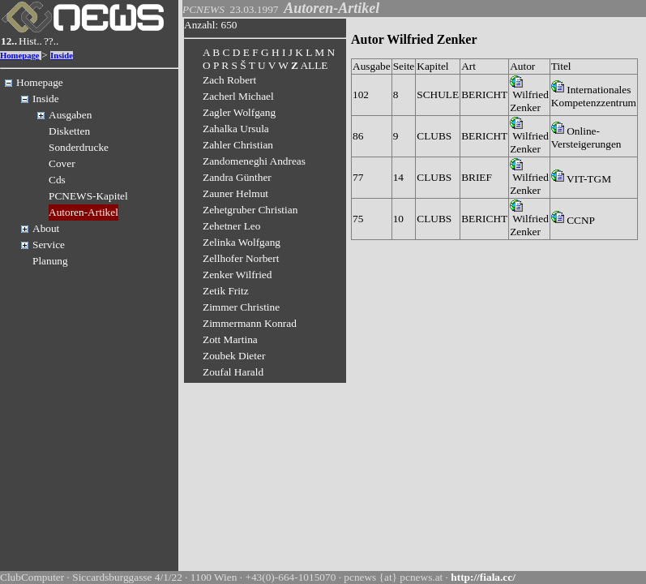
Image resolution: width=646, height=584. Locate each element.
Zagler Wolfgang (239, 112)
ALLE (313, 65)
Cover (62, 163)
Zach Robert (229, 80)
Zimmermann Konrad (250, 323)
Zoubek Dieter (234, 356)
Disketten (69, 131)
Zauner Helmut (235, 193)
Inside (61, 55)
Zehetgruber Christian (250, 210)
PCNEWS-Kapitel (88, 196)
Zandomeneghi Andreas (254, 161)
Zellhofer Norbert (241, 258)
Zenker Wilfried (237, 274)
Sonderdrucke (79, 147)
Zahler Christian (238, 145)
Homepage (20, 55)
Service (48, 244)
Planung (50, 261)
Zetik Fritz (226, 291)
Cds (57, 180)
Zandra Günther (237, 177)
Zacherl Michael (238, 96)
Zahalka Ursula (236, 128)
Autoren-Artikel (83, 212)
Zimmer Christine (241, 307)
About (45, 228)
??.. (51, 41)
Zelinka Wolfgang (241, 242)
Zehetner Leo (231, 226)
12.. (9, 41)
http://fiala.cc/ (483, 577)
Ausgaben (70, 115)
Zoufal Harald (233, 372)
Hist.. (30, 41)
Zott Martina (230, 339)
